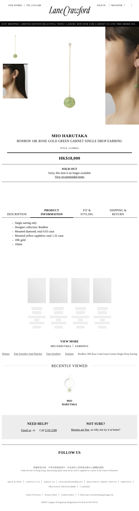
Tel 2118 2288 (33, 5)
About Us (49, 482)
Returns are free (80, 429)
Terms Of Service (33, 495)
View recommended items (69, 176)
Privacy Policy (51, 495)
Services (126, 482)
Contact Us (33, 482)
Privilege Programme (62, 486)
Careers (85, 486)
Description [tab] (17, 214)
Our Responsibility (71, 482)
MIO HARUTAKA (69, 135)
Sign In (102, 5)
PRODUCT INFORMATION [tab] (52, 212)
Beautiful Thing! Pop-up (102, 482)
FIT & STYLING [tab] (86, 212)
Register (116, 5)
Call (47, 430)
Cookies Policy (67, 495)
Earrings (81, 346)
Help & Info (15, 482)
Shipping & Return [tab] (118, 212)
